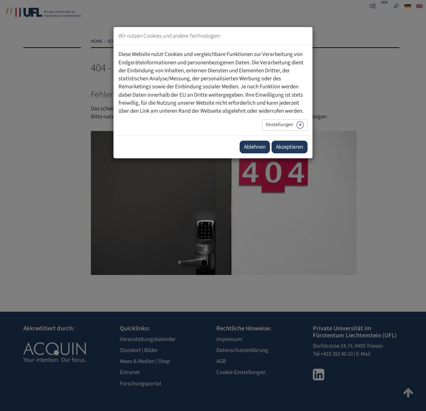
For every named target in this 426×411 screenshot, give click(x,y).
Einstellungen (279, 124)
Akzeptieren (289, 147)
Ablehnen (255, 147)
